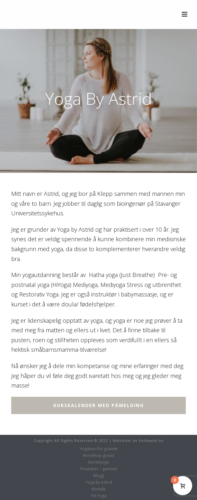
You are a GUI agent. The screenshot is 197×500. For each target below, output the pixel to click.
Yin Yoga (98, 495)
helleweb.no (151, 440)
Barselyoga (98, 462)
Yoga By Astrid (98, 482)
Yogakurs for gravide (99, 448)
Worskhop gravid (98, 455)
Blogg (98, 475)
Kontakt (99, 489)
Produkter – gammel (98, 469)
